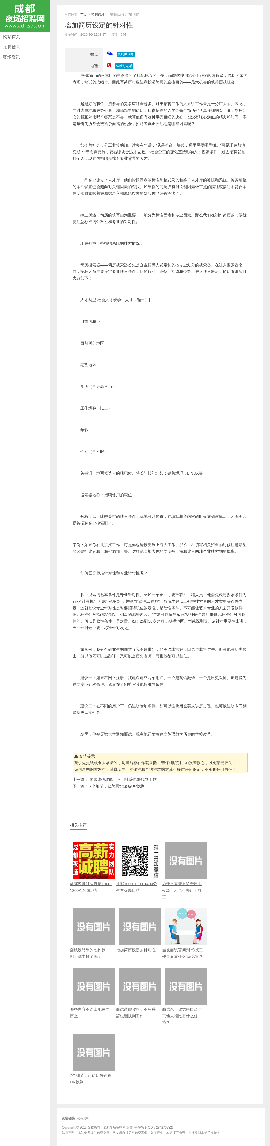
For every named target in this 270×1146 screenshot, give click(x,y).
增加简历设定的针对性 (99, 25)
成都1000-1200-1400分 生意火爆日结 (137, 867)
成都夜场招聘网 (25, 16)
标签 (129, 1127)
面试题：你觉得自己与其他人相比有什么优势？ (183, 996)
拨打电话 (124, 66)
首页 (83, 14)
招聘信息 (11, 47)
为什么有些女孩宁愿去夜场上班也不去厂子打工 (183, 870)
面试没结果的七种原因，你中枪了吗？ (91, 933)
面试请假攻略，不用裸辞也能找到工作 (123, 779)
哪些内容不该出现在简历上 (91, 993)
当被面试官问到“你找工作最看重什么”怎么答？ (183, 933)
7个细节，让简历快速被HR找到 (117, 786)
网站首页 (11, 36)
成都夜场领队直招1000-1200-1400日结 (91, 867)
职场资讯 (11, 57)
